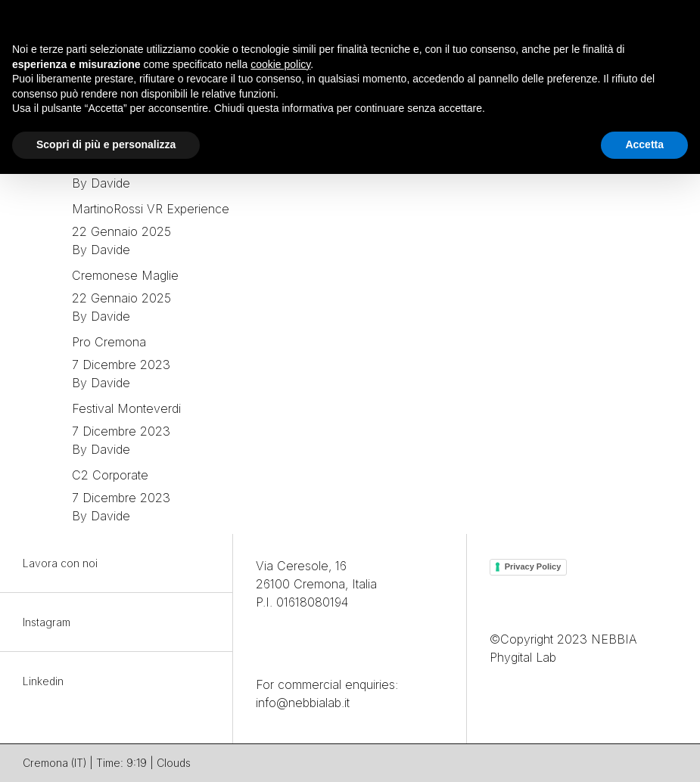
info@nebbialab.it (303, 702)
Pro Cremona (109, 341)
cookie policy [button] (280, 64)
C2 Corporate (110, 475)
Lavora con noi (60, 563)
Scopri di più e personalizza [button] (106, 144)
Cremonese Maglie (125, 275)
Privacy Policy (533, 566)
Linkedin (43, 681)
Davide (110, 183)
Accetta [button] (644, 144)
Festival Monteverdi (126, 408)
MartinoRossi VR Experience (150, 208)
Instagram (46, 622)
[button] (680, 24)
